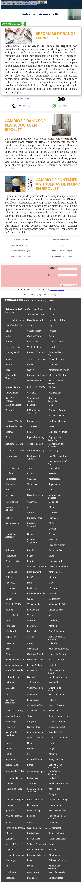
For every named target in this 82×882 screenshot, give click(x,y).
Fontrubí (9, 410)
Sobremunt (10, 555)
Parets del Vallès (56, 561)
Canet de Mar (33, 727)
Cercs (30, 822)
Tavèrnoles (10, 478)
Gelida (30, 534)
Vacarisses (32, 426)
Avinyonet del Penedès (12, 508)
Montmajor (10, 860)
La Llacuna (32, 341)
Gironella (31, 392)
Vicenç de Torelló (13, 844)
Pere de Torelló (56, 732)
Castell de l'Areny (35, 450)
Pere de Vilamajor (35, 732)
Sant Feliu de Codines (33, 399)
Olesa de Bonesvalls (58, 566)
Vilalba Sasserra (34, 330)
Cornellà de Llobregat (11, 535)
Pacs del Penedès (57, 545)
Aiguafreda (54, 364)
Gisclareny (54, 620)
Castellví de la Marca (37, 828)
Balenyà (31, 677)
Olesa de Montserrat (36, 566)
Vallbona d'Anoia (13, 426)
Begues (52, 748)
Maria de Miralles (57, 375)
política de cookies (29, 4)
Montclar (31, 748)
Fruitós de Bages (35, 799)
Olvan (30, 743)
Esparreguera (55, 805)
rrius (29, 507)
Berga (30, 764)
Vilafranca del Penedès (55, 496)
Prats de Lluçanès (13, 816)
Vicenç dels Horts (57, 838)
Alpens (8, 364)
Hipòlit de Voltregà (58, 431)
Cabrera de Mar (34, 309)
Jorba (29, 468)
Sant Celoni (54, 468)
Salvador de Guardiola (11, 733)
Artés (51, 489)
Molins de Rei (55, 572)
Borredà (9, 489)
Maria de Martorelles (59, 648)
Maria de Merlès (35, 380)
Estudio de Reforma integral (61, 251)
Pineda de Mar (56, 609)
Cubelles (9, 783)
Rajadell (31, 550)
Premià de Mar (12, 561)
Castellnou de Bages (37, 495)
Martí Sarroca (12, 872)
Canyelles (32, 721)
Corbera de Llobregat (59, 799)
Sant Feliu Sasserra (58, 654)
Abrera (30, 473)
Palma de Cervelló (57, 860)
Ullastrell (9, 833)
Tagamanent (54, 484)
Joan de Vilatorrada (58, 659)
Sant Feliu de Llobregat (11, 399)
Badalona (53, 501)
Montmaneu (54, 855)
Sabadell (53, 700)
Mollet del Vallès (35, 659)
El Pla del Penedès (14, 670)
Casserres (10, 643)
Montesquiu (54, 478)
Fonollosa (10, 626)
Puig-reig (53, 450)
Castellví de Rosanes (15, 828)
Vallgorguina (33, 682)
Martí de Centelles (57, 872)
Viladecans (32, 501)
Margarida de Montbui (55, 867)
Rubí (51, 582)
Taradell (53, 849)
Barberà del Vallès (57, 421)
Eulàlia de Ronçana (58, 677)
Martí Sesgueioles (57, 810)
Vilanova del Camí (36, 710)
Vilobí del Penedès (36, 347)
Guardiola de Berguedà (54, 689)
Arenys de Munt (34, 759)
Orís (7, 743)
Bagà (7, 370)
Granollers (32, 694)
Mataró (8, 359)
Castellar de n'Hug (14, 325)
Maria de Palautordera (33, 524)
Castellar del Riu (57, 320)
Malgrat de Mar (34, 518)
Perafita (30, 561)
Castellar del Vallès (36, 320)
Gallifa (8, 754)
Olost (51, 743)
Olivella (9, 748)
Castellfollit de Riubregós (55, 445)
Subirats (9, 431)
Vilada (30, 615)
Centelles (53, 822)
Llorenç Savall (12, 352)
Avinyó (8, 336)
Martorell (53, 682)
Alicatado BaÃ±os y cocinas (61, 256)
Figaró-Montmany (36, 437)
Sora (29, 754)
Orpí (51, 325)
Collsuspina (32, 805)
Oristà (8, 330)
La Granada (11, 588)
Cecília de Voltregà (14, 710)
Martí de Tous (33, 872)
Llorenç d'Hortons (35, 352)
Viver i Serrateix (13, 347)
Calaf (51, 314)
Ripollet (52, 347)
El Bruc (52, 523)
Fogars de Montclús (14, 855)
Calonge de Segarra (14, 799)
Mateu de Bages (34, 810)
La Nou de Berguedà (15, 778)
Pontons (31, 816)
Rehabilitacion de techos (61, 240)
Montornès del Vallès (59, 370)
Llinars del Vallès (35, 849)
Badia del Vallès (13, 604)
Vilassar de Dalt (34, 604)
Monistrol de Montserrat (11, 376)
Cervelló (53, 593)
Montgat (31, 865)
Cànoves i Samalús (58, 721)
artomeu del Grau (35, 314)
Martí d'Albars (12, 631)
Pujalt (8, 822)
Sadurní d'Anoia (56, 705)
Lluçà (51, 555)
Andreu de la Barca (36, 359)
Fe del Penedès (56, 877)
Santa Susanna (12, 523)
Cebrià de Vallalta (13, 421)
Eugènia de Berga (13, 789)
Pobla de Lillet (34, 609)
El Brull (9, 341)
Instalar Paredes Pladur (21, 245)
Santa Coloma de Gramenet (35, 790)
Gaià (51, 404)
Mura (29, 582)
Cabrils (30, 370)
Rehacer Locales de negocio (21, 251)
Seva (29, 325)
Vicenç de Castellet (58, 727)
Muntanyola (33, 421)
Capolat (52, 844)
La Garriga (32, 588)
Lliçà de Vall (11, 572)
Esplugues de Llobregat (55, 438)
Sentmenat (32, 404)
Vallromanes (11, 456)
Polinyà (9, 609)
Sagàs (30, 555)
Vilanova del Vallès (14, 771)
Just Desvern (55, 392)
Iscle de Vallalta (34, 665)
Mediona (53, 754)
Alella (30, 364)
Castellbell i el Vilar (14, 320)
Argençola (10, 495)
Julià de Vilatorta (57, 833)
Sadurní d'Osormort (36, 844)
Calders (52, 336)
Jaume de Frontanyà (15, 665)
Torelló (30, 636)
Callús (30, 599)
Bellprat (9, 518)
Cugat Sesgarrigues (36, 771)
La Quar (53, 387)
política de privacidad (57, 290)
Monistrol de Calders (37, 375)
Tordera (9, 473)
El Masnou (32, 670)
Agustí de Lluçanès (58, 359)
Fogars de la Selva (36, 855)
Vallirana (31, 478)
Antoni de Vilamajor (58, 737)
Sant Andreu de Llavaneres (56, 766)
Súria (51, 426)
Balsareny (10, 682)
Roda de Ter (54, 778)
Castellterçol (55, 828)
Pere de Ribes (33, 838)
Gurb (7, 620)
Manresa (53, 577)
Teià (7, 865)
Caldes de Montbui (36, 654)
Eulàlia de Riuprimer (59, 783)
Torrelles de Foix (35, 443)
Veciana (52, 330)
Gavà (7, 566)
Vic (50, 615)
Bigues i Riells (12, 764)
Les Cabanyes (12, 468)
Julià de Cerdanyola (58, 716)
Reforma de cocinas (20, 240)
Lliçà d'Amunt (34, 572)
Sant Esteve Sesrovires (11, 701)
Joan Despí (10, 721)
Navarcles (10, 582)
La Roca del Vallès (36, 387)
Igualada (9, 810)
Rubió (30, 577)
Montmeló (10, 484)
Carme (30, 643)
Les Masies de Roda (58, 456)
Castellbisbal (11, 615)
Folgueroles (32, 626)
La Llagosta (32, 778)
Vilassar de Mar (12, 716)
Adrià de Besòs (12, 387)
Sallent (8, 599)
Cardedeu (10, 838)
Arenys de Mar (56, 759)
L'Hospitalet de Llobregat (34, 411)
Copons (9, 805)
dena (7, 648)
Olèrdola (53, 643)
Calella (8, 577)
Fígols (8, 437)
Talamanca (32, 484)
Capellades (10, 849)
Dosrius (52, 528)
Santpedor (53, 518)
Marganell (10, 687)
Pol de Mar (32, 631)
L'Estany (53, 588)
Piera (7, 654)
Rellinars (9, 550)
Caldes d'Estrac (34, 336)
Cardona (53, 512)
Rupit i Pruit (11, 636)
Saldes (30, 431)
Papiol (30, 860)
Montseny (53, 710)
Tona (29, 716)
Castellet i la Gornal (15, 450)
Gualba (8, 694)
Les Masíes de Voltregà (34, 457)
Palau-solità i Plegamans (33, 541)
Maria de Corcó (56, 694)
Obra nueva (61, 245)
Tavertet (53, 473)
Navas (52, 534)
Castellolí (10, 877)
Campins (53, 794)
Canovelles (10, 727)
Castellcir (31, 512)
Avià (29, 489)
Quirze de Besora (57, 410)
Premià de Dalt (56, 550)
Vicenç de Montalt (57, 415)
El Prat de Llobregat (15, 677)
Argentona (10, 759)
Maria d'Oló (33, 833)
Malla (51, 507)
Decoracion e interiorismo (21, 256)
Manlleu (53, 626)
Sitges (52, 309)
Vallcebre (31, 783)
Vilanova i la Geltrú (58, 604)
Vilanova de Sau (35, 687)
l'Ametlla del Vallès (36, 593)
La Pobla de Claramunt (54, 772)
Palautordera (33, 700)
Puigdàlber (32, 877)
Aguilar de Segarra (14, 443)
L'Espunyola (11, 593)
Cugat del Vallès (35, 705)
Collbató (53, 665)
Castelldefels (33, 648)
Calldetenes (54, 599)
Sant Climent (11, 392)
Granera (31, 620)
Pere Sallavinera (56, 631)
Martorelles (54, 789)
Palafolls (53, 539)
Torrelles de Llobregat (54, 399)
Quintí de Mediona (36, 737)
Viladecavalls (11, 501)
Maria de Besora (13, 404)
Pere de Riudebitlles (15, 659)
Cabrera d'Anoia (56, 341)
